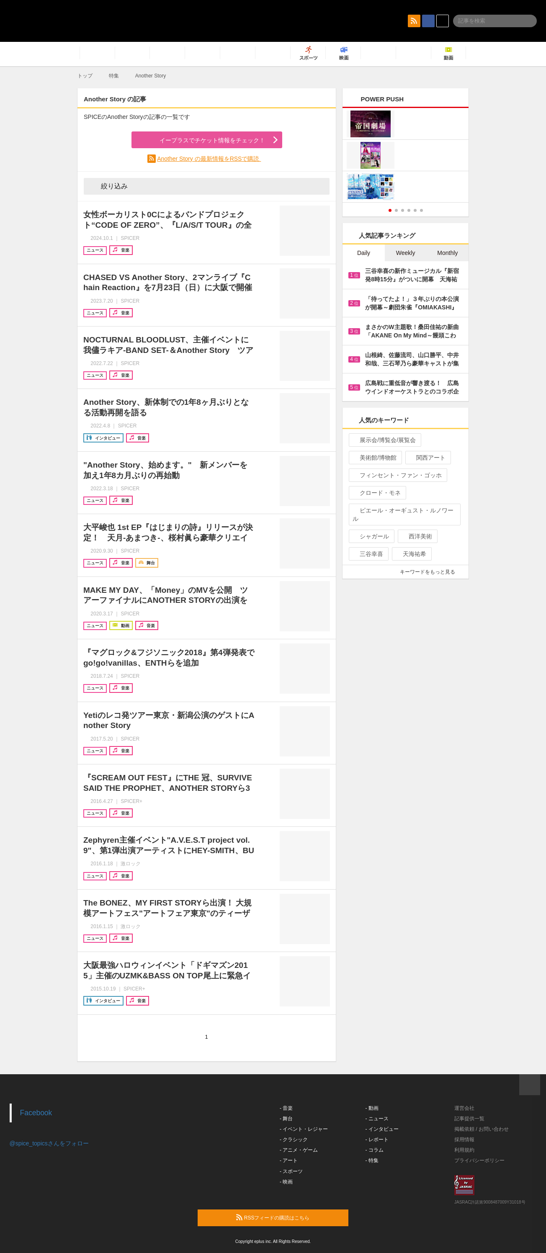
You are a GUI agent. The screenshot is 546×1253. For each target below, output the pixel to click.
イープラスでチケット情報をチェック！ (202, 140)
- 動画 (372, 1108)
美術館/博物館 (375, 457)
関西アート (427, 457)
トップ (85, 76)
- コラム (375, 1150)
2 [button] (396, 210)
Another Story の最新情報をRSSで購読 (209, 158)
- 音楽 (286, 1108)
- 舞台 (286, 1119)
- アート (289, 1160)
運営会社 (464, 1108)
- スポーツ (291, 1171)
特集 (114, 76)
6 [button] (421, 210)
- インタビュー (382, 1129)
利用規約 (464, 1150)
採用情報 (464, 1139)
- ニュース (377, 1119)
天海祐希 (411, 554)
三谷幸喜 (368, 554)
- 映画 (286, 1182)
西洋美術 (417, 536)
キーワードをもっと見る (431, 572)
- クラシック (294, 1139)
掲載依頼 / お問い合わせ (481, 1129)
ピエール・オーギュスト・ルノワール (403, 514)
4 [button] (408, 210)
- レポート (377, 1139)
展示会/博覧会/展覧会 (384, 440)
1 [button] (390, 210)
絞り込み (108, 186)
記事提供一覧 (469, 1119)
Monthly (447, 253)
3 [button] (402, 210)
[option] (406, 156)
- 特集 (372, 1160)
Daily (363, 253)
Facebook (36, 1113)
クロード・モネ (377, 492)
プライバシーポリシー (479, 1160)
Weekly (405, 253)
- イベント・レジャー (304, 1129)
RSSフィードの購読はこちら (289, 1217)
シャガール (371, 536)
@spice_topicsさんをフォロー (49, 1143)
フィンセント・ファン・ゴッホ (397, 475)
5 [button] (415, 210)
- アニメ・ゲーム (299, 1150)
